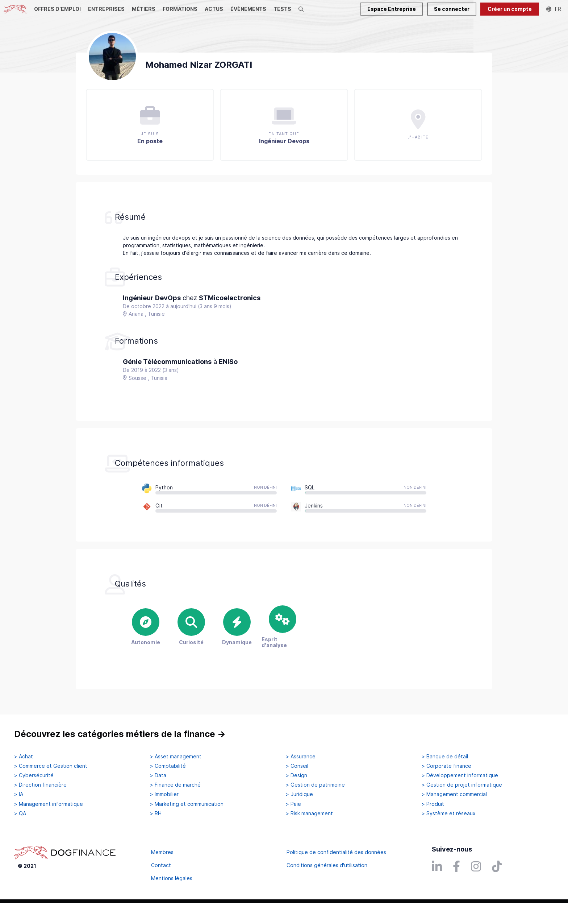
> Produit (433, 804)
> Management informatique (48, 804)
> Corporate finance (446, 766)
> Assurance (301, 756)
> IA (18, 794)
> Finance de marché (175, 785)
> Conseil (297, 766)
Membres (162, 852)
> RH (156, 813)
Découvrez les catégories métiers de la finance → (120, 734)
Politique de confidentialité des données (336, 852)
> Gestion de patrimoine (315, 785)
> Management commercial (454, 794)
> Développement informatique (460, 775)
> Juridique (299, 794)
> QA (20, 813)
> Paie (293, 804)
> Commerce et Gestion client (50, 766)
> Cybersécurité (34, 775)
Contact (161, 865)
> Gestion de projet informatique (462, 785)
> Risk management (309, 813)
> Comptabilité (168, 766)
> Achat (23, 756)
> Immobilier (164, 794)
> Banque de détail (445, 756)
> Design (296, 775)
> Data (158, 775)
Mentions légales (171, 878)
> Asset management (175, 756)
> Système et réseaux (449, 813)
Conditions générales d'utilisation (327, 865)
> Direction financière (40, 785)
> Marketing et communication (187, 804)
